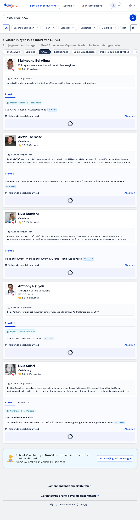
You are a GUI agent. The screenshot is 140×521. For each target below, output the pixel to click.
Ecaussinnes (61, 51)
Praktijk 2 (23, 403)
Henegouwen (12, 51)
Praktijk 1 (10, 94)
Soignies (30, 51)
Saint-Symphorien (84, 51)
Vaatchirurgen (67, 506)
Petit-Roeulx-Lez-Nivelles (114, 51)
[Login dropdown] (115, 5)
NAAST (45, 51)
